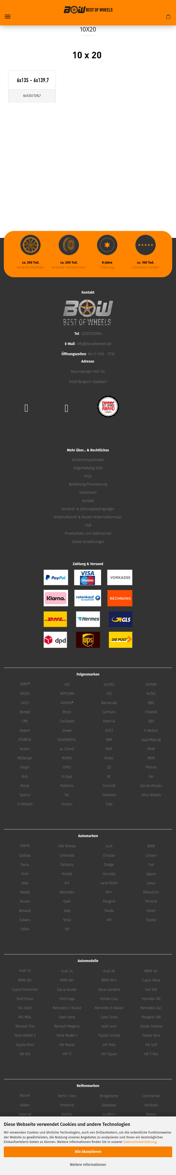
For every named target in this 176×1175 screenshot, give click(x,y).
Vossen (66, 804)
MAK (109, 749)
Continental (151, 1096)
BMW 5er (67, 980)
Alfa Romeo (67, 846)
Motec (109, 758)
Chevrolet (67, 855)
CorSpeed (66, 721)
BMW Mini (109, 980)
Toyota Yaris (151, 1035)
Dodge (109, 865)
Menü (7, 16)
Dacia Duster (67, 989)
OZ (109, 767)
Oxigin (25, 767)
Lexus (151, 883)
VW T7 (66, 1054)
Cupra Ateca (151, 980)
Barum (25, 1095)
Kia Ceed (24, 1008)
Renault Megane (66, 1026)
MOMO (67, 758)
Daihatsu (67, 865)
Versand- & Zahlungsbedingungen (88, 509)
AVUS (25, 703)
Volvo (25, 929)
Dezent (25, 730)
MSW (151, 758)
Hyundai (109, 874)
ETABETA (25, 740)
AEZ (67, 684)
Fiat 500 (151, 989)
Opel (67, 901)
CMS (25, 721)
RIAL (25, 777)
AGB (88, 525)
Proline (151, 767)
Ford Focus (25, 999)
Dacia (25, 865)
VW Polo (109, 1045)
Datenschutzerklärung (139, 1142)
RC (109, 777)
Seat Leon (109, 1026)
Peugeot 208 (151, 1017)
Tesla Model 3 (25, 1035)
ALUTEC (109, 684)
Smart (151, 911)
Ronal (24, 786)
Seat (66, 911)
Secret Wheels (151, 786)
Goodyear (109, 1105)
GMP (109, 740)
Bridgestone (109, 1096)
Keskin (25, 749)
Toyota (151, 920)
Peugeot (109, 901)
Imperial (24, 1114)
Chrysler (109, 855)
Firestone (67, 1105)
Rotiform (67, 786)
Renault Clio (24, 1026)
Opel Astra (67, 1017)
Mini (109, 892)
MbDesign (25, 758)
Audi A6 (109, 971)
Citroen (151, 855)
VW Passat (67, 1045)
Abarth (25, 845)
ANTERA (151, 684)
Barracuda (109, 703)
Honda (67, 874)
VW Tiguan (109, 1054)
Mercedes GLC (151, 1008)
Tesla (67, 920)
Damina (109, 721)
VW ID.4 (24, 1054)
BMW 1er (151, 971)
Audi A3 (25, 970)
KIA (67, 883)
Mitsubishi (151, 892)
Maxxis (151, 1114)
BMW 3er (24, 980)
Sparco (25, 795)
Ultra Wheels (151, 795)
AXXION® (67, 703)
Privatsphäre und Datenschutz (88, 533)
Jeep (25, 883)
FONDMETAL (67, 740)
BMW (151, 846)
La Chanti (67, 749)
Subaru (24, 920)
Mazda (25, 892)
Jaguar (151, 874)
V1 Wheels (25, 804)
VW (109, 920)
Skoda (109, 911)
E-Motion (151, 730)
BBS (151, 703)
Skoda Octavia (151, 1026)
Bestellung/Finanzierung (88, 484)
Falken (25, 1105)
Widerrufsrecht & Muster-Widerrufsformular (88, 517)
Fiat (151, 865)
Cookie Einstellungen (88, 542)
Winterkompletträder (88, 460)
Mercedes (66, 892)
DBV (151, 721)
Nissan (25, 901)
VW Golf (151, 1045)
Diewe (67, 730)
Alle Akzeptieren (88, 1152)
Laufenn (109, 1114)
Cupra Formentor (25, 989)
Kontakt (88, 501)
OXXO (67, 767)
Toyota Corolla (109, 1035)
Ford (25, 874)
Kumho (66, 1114)
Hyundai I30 (151, 999)
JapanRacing (151, 740)
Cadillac (25, 855)
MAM (151, 749)
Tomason (109, 795)
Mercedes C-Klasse (67, 1008)
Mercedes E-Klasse (109, 1008)
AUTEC (151, 694)
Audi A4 (67, 971)
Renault (25, 911)
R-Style (67, 777)
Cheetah (151, 712)
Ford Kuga (67, 999)
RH (151, 777)
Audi (109, 846)
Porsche (151, 901)
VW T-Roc (151, 1054)
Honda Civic (109, 999)
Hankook (151, 1105)
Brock (67, 712)
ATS (109, 694)
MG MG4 (25, 1017)
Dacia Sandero (109, 989)
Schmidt (109, 786)
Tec (67, 795)
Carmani (109, 712)
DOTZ (109, 730)
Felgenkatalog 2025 (88, 468)
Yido (109, 804)
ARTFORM (67, 694)
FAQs (88, 476)
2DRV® (25, 684)
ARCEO (25, 694)
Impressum (88, 492)
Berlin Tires (67, 1096)
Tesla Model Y (67, 1035)
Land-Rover (109, 883)
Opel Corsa (109, 1017)
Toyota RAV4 (24, 1045)
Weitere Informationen (88, 1165)
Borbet (25, 712)
